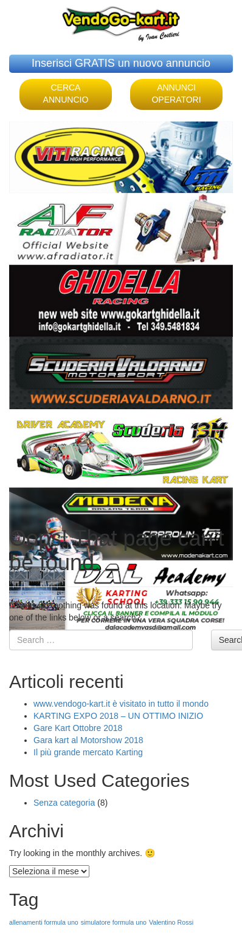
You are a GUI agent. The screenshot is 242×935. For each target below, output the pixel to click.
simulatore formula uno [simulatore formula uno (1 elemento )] (114, 922)
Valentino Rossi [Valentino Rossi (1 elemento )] (171, 922)
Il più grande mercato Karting (88, 752)
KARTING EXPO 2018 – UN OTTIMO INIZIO (118, 716)
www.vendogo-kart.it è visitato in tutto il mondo (121, 704)
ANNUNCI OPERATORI (176, 93)
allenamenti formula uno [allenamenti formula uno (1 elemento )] (43, 922)
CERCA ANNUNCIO (66, 93)
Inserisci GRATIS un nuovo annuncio (121, 63)
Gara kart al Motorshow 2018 (88, 740)
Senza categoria (64, 802)
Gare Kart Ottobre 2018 (77, 728)
